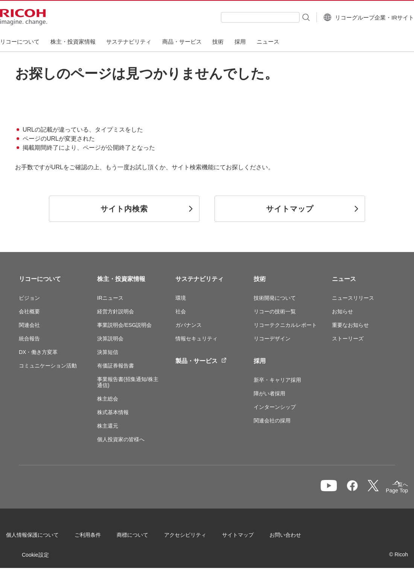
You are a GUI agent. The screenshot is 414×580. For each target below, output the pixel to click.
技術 (260, 279)
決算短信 (107, 352)
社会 (180, 311)
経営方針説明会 (115, 311)
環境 (180, 298)
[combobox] (241, 17)
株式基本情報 (113, 412)
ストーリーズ (348, 339)
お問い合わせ (34, 557)
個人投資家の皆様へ (121, 439)
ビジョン (29, 298)
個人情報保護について (45, 537)
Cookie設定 (95, 557)
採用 (260, 361)
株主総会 (107, 399)
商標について (145, 537)
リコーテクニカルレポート (285, 325)
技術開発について (275, 298)
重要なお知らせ (350, 325)
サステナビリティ (199, 279)
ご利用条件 (100, 537)
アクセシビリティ (198, 537)
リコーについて (40, 279)
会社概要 (29, 311)
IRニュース (110, 298)
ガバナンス (188, 325)
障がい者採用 (269, 393)
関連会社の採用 (272, 421)
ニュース (344, 279)
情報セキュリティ (196, 339)
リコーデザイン (272, 339)
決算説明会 (110, 339)
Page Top (384, 492)
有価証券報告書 (115, 366)
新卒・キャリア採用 (277, 380)
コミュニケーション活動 (48, 366)
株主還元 (107, 426)
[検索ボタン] (286, 16)
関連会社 (29, 325)
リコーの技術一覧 (275, 311)
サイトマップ (250, 537)
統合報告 (29, 339)
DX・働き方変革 (38, 352)
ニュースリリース (353, 298)
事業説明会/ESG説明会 (124, 325)
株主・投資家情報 (121, 279)
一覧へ (356, 490)
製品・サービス (201, 360)
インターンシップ (275, 407)
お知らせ (342, 311)
